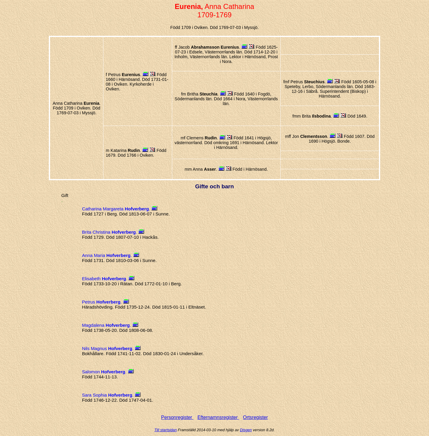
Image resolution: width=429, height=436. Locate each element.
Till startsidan (165, 430)
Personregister (177, 417)
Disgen (246, 430)
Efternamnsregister (218, 417)
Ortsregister (255, 417)
